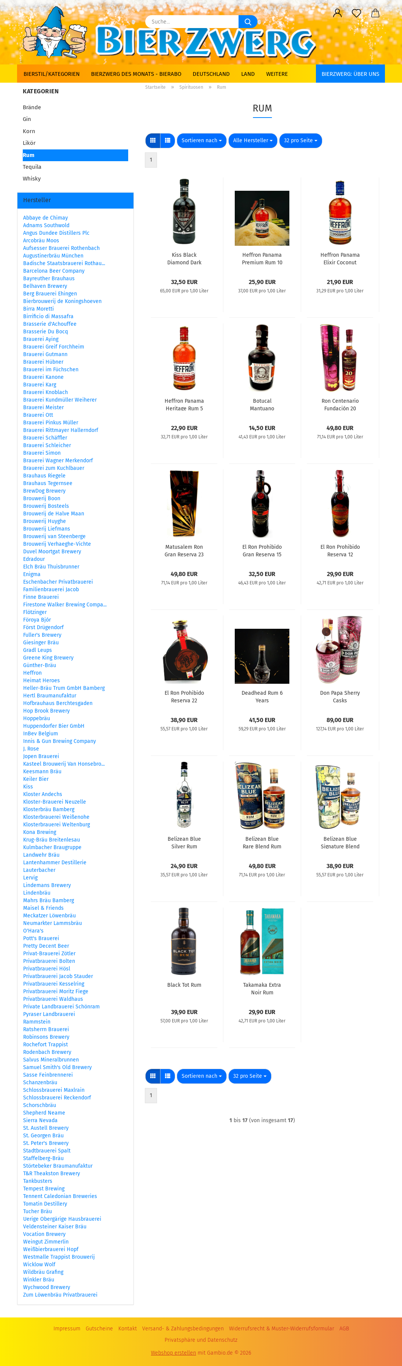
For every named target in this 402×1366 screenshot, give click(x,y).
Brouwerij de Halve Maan (53, 513)
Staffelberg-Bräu (43, 1158)
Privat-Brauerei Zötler (49, 953)
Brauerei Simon (42, 453)
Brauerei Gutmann (45, 354)
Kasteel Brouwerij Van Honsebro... (64, 764)
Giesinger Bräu (41, 642)
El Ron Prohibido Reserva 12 (340, 550)
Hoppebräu (36, 718)
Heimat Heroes (41, 680)
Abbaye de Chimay (45, 218)
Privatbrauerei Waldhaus (53, 999)
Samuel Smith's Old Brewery (57, 1067)
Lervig (30, 878)
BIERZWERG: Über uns (350, 74)
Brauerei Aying (40, 339)
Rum (29, 155)
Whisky (32, 178)
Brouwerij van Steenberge (54, 536)
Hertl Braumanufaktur (49, 695)
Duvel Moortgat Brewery (52, 551)
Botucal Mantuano (262, 404)
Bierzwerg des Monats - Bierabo (136, 74)
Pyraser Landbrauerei (49, 1014)
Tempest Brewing (43, 1188)
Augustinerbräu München (53, 256)
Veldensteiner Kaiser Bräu (54, 1226)
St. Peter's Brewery (46, 1143)
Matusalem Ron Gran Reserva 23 (184, 550)
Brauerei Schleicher (47, 445)
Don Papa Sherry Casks (340, 696)
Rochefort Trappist (45, 1044)
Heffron (32, 673)
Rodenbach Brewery (47, 1052)
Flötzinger (35, 612)
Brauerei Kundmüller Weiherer (60, 400)
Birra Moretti (38, 309)
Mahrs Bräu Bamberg (48, 900)
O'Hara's (33, 931)
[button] (337, 13)
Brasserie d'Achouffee (50, 324)
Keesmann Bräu (42, 771)
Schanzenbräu (40, 1082)
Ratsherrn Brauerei (46, 1029)
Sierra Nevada (40, 1120)
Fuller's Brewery (42, 635)
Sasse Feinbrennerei (48, 1075)
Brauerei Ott (38, 415)
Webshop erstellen (173, 1353)
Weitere (277, 74)
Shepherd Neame (44, 1113)
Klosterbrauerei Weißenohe (56, 817)
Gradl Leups (37, 650)
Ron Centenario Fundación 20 (340, 404)
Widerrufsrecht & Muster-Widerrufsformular (281, 1328)
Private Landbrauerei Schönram (61, 1006)
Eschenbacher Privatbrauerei (58, 582)
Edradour (34, 559)
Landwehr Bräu (41, 855)
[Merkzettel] (356, 13)
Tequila (32, 166)
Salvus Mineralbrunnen (51, 1060)
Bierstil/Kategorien (52, 74)
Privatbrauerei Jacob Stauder (58, 976)
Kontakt (127, 1328)
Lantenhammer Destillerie (54, 862)
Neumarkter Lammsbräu (52, 923)
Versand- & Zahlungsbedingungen (183, 1328)
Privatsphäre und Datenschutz (201, 1340)
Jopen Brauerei (41, 756)
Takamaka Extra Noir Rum (262, 988)
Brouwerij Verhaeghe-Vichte (57, 544)
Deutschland (211, 74)
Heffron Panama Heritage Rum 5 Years (184, 404)
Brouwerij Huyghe (44, 521)
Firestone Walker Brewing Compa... (65, 604)
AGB (344, 1328)
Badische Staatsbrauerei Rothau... (64, 263)
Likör (29, 143)
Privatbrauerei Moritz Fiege (55, 991)
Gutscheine (99, 1328)
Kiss (28, 786)
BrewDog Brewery (44, 491)
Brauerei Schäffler (45, 438)
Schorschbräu (39, 1105)
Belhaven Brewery (45, 286)
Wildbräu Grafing (43, 1272)
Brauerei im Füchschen (51, 369)
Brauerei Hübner (43, 362)
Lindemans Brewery (47, 885)
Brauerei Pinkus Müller (50, 422)
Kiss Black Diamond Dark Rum (184, 258)
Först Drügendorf (43, 627)
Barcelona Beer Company (54, 271)
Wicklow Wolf (39, 1264)
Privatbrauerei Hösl (46, 969)
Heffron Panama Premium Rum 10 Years (262, 258)
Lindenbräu (36, 893)
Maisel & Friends (43, 908)
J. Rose (31, 749)
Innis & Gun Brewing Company (59, 741)
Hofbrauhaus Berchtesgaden (58, 703)
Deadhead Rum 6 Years (262, 696)
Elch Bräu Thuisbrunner (51, 567)
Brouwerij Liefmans (46, 529)
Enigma (32, 574)
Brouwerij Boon (41, 498)
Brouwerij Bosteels (46, 506)
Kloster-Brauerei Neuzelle (54, 802)
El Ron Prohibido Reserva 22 (184, 696)
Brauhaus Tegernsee (47, 483)
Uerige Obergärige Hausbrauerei (62, 1219)
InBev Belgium (40, 733)
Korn (29, 131)
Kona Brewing (39, 832)
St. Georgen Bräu (43, 1135)
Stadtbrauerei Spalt (47, 1151)
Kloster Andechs (42, 794)
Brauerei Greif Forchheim (53, 347)
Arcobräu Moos (41, 240)
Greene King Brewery (48, 658)
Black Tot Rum (184, 985)
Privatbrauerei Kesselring (53, 984)
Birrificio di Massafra (48, 316)
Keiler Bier (36, 779)
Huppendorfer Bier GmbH (54, 726)
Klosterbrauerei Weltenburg (56, 824)
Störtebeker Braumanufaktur (58, 1166)
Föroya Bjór (37, 620)
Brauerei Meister (43, 407)
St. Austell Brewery (46, 1128)
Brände (32, 107)
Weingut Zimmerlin (46, 1242)
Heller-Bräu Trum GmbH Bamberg (64, 688)
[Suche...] (248, 21)
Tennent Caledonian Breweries (60, 1196)
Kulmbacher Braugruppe (52, 847)
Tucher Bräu (37, 1211)
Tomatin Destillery (45, 1204)
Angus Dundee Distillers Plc (56, 233)
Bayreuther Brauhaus (49, 278)
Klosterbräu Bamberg (48, 809)
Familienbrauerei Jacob (51, 589)
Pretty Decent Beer (46, 946)
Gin (27, 119)
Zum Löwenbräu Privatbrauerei (60, 1295)
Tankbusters (37, 1181)
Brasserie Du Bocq (45, 331)
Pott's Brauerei (41, 938)
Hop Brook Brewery (46, 711)
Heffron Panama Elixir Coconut (340, 258)
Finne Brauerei (41, 597)
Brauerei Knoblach (45, 392)
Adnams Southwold (46, 225)
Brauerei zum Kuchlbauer (53, 468)
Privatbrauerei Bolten (49, 961)
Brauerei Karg (39, 385)
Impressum (66, 1328)
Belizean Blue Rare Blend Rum (262, 842)
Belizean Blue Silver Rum (184, 842)
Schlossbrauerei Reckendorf (57, 1097)
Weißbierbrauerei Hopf (51, 1249)
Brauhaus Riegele (44, 476)
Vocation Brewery (44, 1234)
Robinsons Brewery (46, 1037)
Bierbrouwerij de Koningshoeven (62, 301)
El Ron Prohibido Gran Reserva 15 (262, 550)
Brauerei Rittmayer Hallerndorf (60, 430)
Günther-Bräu (39, 665)
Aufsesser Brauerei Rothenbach (61, 248)
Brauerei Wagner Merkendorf (58, 460)
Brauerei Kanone (43, 377)
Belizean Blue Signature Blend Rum (340, 842)
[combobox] (202, 140)
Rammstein (36, 1022)
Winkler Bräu (38, 1280)
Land (248, 74)
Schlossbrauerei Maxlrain (54, 1090)
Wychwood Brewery (46, 1287)
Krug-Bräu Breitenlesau (51, 840)
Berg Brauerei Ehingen (50, 293)
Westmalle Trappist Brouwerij (59, 1257)
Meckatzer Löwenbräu (49, 915)
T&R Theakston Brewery (51, 1173)
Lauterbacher (39, 870)
